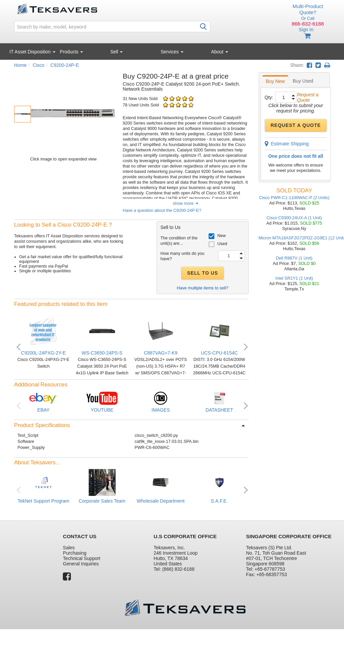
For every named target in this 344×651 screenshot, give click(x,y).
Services (172, 51)
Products (71, 51)
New (221, 235)
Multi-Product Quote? (308, 9)
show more (186, 203)
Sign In (306, 29)
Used (222, 243)
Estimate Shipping (287, 143)
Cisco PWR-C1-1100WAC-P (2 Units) (294, 197)
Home (20, 65)
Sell (116, 51)
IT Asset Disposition (32, 51)
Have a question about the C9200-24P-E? (162, 210)
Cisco (38, 65)
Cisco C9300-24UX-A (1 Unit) (294, 218)
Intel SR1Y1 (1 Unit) (294, 278)
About (219, 51)
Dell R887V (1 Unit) (294, 258)
